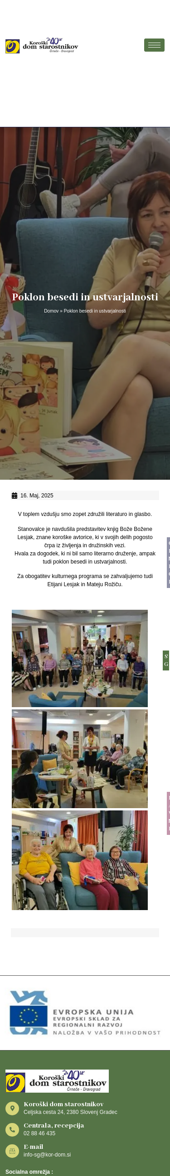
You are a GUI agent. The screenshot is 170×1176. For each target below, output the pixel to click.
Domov (51, 310)
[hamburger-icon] (154, 45)
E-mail (34, 1147)
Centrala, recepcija (54, 1126)
